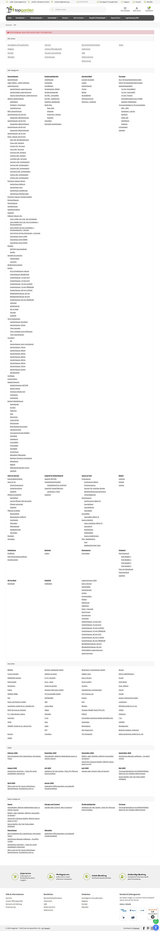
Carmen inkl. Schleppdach (20, 162)
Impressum (48, 901)
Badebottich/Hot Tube (92, 545)
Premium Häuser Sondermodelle (20, 197)
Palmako (48, 714)
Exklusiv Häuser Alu (15, 216)
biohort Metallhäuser (15, 401)
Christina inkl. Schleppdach (20, 171)
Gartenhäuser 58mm (17, 363)
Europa (12, 407)
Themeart (136, 928)
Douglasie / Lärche (128, 111)
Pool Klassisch (124, 553)
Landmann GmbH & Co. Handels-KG (21, 706)
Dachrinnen (86, 612)
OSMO (121, 710)
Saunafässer (88, 504)
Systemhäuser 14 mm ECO (20, 277)
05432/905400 (82, 2)
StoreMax (13, 436)
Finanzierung (11, 907)
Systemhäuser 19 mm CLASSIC (21, 284)
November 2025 (88, 753)
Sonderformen (15, 108)
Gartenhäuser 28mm (17, 350)
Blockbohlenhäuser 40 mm (20, 297)
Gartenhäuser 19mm (17, 347)
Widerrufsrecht (49, 907)
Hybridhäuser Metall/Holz (19, 274)
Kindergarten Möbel (52, 89)
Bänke (84, 92)
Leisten (121, 485)
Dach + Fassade (87, 609)
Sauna (10, 804)
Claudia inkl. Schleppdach (19, 168)
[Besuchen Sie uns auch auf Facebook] (144, 928)
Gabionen (85, 606)
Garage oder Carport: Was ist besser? (95, 771)
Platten (84, 599)
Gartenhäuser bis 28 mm (17, 114)
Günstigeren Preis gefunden (107, 2)
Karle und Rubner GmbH (17, 702)
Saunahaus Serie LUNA (18, 236)
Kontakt (137, 2)
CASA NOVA (14, 420)
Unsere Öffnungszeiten (14, 901)
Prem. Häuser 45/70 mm (16, 137)
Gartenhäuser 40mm (17, 357)
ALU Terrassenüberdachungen (130, 80)
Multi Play (48, 105)
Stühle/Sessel (87, 86)
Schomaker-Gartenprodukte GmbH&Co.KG (97, 718)
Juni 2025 (85, 768)
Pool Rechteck (124, 572)
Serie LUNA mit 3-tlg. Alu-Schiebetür (23, 219)
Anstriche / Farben (54, 114)
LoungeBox (14, 442)
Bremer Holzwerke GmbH (54, 670)
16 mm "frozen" (127, 95)
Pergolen (11, 536)
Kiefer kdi (124, 118)
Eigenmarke (12, 682)
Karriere (9, 898)
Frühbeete (14, 395)
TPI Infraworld (87, 734)
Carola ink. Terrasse (17, 146)
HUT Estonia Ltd (87, 694)
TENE (9, 722)
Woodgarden (123, 726)
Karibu (12, 252)
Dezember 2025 (51, 753)
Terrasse (122, 804)
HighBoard (14, 439)
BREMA (10, 670)
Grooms (84, 686)
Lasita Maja (49, 706)
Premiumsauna (90, 485)
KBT (46, 702)
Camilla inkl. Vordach (18, 156)
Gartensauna (86, 498)
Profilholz (11, 553)
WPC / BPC (125, 108)
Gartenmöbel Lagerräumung (20, 92)
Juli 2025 (48, 768)
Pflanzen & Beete (14, 511)
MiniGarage (14, 423)
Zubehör (11, 213)
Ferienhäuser (12, 203)
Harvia (121, 690)
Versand (47, 928)
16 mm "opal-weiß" (128, 92)
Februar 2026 (13, 753)
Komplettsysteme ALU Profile (131, 99)
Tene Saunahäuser (17, 335)
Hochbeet (11, 584)
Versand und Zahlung (14, 904)
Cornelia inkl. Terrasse (18, 159)
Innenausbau (87, 596)
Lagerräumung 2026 (89, 580)
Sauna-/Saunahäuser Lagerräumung (23, 95)
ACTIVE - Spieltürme (52, 99)
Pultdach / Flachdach (18, 105)
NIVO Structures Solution (17, 710)
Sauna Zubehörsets (91, 536)
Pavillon (10, 246)
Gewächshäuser (13, 382)
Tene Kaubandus (14, 319)
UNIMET (122, 722)
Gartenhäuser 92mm (17, 369)
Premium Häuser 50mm (16, 181)
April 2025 (11, 783)
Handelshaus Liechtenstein (92, 690)
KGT (83, 702)
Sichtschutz (14, 452)
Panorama (14, 417)
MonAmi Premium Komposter (21, 458)
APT (46, 730)
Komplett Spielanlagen (53, 124)
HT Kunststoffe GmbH (53, 694)
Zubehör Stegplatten (129, 102)
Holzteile (50, 111)
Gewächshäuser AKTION (19, 385)
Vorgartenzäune (16, 488)
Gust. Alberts (123, 686)
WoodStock (14, 461)
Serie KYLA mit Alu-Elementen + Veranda (25, 233)
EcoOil (121, 678)
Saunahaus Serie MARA (18, 239)
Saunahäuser (89, 507)
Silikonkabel (88, 533)
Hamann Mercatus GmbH (54, 690)
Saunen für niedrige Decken (94, 488)
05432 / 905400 (125, 904)
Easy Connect (87, 678)
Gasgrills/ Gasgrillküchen (54, 488)
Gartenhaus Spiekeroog (18, 190)
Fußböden (48, 584)
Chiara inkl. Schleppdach (19, 178)
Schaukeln (48, 83)
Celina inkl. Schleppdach (19, 175)
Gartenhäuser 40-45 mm (17, 127)
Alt (11, 341)
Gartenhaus (12, 830)
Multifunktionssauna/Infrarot (95, 492)
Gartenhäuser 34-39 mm (17, 121)
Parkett (121, 482)
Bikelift (12, 464)
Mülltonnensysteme (15, 265)
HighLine (13, 411)
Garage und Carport (52, 804)
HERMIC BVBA (13, 694)
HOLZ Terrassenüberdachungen (131, 83)
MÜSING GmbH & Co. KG (128, 706)
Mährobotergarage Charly (19, 468)
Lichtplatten (123, 127)
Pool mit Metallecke (126, 569)
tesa (46, 722)
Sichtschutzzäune (16, 485)
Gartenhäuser (13, 80)
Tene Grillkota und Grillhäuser (21, 331)
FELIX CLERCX (86, 682)
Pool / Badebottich (88, 539)
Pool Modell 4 (126, 566)
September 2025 (125, 753)
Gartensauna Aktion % (92, 501)
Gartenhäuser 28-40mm (19, 322)
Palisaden (13, 523)
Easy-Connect (87, 584)
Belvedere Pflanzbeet (18, 455)
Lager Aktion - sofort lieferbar (18, 83)
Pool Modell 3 (126, 563)
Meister (84, 706)
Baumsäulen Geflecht (18, 517)
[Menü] (156, 909)
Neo (11, 414)
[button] (124, 9)
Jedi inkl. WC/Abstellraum (19, 140)
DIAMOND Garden (14, 678)
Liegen (84, 83)
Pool (85, 542)
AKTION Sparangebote (18, 249)
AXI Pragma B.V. (87, 730)
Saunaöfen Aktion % (91, 517)
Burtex (121, 670)
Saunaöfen (86, 514)
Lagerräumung (13, 86)
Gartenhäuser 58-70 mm (17, 133)
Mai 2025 (122, 768)
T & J (120, 718)
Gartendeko (86, 587)
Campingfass (12, 379)
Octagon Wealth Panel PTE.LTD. (93, 710)
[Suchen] (77, 9)
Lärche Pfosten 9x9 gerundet (20, 501)
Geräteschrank (15, 430)
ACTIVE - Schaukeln (52, 95)
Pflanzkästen (14, 526)
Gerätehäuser (13, 206)
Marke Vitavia (15, 388)
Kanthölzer (14, 498)
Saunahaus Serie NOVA (18, 243)
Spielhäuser (49, 80)
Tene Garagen (15, 328)
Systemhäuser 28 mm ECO (91, 634)
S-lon (46, 718)
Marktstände (15, 306)
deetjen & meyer (51, 674)
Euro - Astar (49, 682)
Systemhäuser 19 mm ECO (20, 281)
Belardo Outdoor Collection (129, 730)
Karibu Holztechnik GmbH (128, 698)
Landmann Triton (53, 492)
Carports (13, 262)
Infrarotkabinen (90, 495)
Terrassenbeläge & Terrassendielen (132, 105)
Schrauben (86, 553)
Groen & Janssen (51, 686)
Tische (84, 89)
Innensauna (86, 479)
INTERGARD (49, 698)
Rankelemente (15, 530)
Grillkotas (11, 376)
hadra (10, 690)
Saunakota (88, 511)
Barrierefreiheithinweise (53, 898)
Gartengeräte (87, 590)
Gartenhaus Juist (16, 187)
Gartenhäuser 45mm (17, 360)
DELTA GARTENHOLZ (126, 674)
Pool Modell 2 (126, 560)
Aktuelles (148, 2)
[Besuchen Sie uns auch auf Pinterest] (148, 928)
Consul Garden (13, 674)
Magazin (125, 2)
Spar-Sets (50, 108)
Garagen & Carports (15, 255)
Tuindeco (11, 338)
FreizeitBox (14, 445)
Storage (13, 312)
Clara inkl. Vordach (17, 143)
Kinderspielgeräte (51, 92)
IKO (9, 698)
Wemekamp (86, 726)
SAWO (10, 738)
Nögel (47, 710)
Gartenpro (11, 686)
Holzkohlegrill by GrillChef (56, 485)
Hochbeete (14, 398)
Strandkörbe (86, 95)
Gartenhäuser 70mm (17, 325)
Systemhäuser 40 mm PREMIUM (22, 300)
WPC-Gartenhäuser (15, 111)
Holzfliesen (125, 121)
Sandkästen (49, 86)
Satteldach (14, 102)
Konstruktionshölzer (15, 479)
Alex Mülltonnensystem (18, 426)
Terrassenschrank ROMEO (20, 433)
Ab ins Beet (14, 309)
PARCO (84, 714)
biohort (10, 734)
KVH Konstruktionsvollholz (17, 557)
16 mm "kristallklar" (128, 89)
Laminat (122, 479)
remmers (11, 718)
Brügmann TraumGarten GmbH (93, 670)
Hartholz (124, 114)
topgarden (85, 722)
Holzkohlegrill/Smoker (53, 482)
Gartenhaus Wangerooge (19, 194)
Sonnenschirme (87, 99)
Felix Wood (123, 682)
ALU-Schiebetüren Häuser (19, 271)
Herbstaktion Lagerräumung (92, 650)
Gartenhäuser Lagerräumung (21, 89)
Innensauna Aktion (91, 482)
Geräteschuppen (14, 209)
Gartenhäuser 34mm (17, 354)
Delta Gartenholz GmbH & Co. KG (131, 734)
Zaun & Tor (12, 482)
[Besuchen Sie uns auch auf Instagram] (152, 928)
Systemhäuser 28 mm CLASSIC (21, 290)
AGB (45, 904)
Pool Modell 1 (126, 557)
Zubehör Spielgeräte (52, 102)
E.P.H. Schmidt (50, 678)
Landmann (123, 702)
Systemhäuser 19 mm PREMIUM (22, 287)
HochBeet (13, 449)
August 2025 (12, 768)
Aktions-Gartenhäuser (16, 99)
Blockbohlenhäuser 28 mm (20, 293)
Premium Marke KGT (17, 392)
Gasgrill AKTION (51, 479)
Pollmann (122, 714)
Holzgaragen (14, 258)
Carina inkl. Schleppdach (19, 165)
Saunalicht (88, 526)
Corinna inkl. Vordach (18, 152)
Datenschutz (48, 910)
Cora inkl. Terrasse (17, 149)
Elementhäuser (13, 200)
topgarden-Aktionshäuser (19, 118)
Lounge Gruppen (88, 80)
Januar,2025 (49, 783)
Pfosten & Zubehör (14, 495)
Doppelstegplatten (126, 86)
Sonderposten (13, 560)
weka (46, 726)
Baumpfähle (14, 514)
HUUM (121, 694)
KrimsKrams (86, 615)
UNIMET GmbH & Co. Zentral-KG (19, 726)
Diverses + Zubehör (89, 102)
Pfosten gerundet (16, 504)
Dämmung (85, 603)
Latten (47, 553)
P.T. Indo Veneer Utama (16, 714)
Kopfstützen (88, 530)
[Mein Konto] (136, 9)
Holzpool (13, 303)
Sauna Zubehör (87, 520)
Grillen (84, 593)
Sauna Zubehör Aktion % (93, 523)
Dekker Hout (86, 674)
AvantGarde (14, 404)
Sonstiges (48, 121)
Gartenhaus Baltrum (17, 184)
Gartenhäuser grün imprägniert (22, 344)
